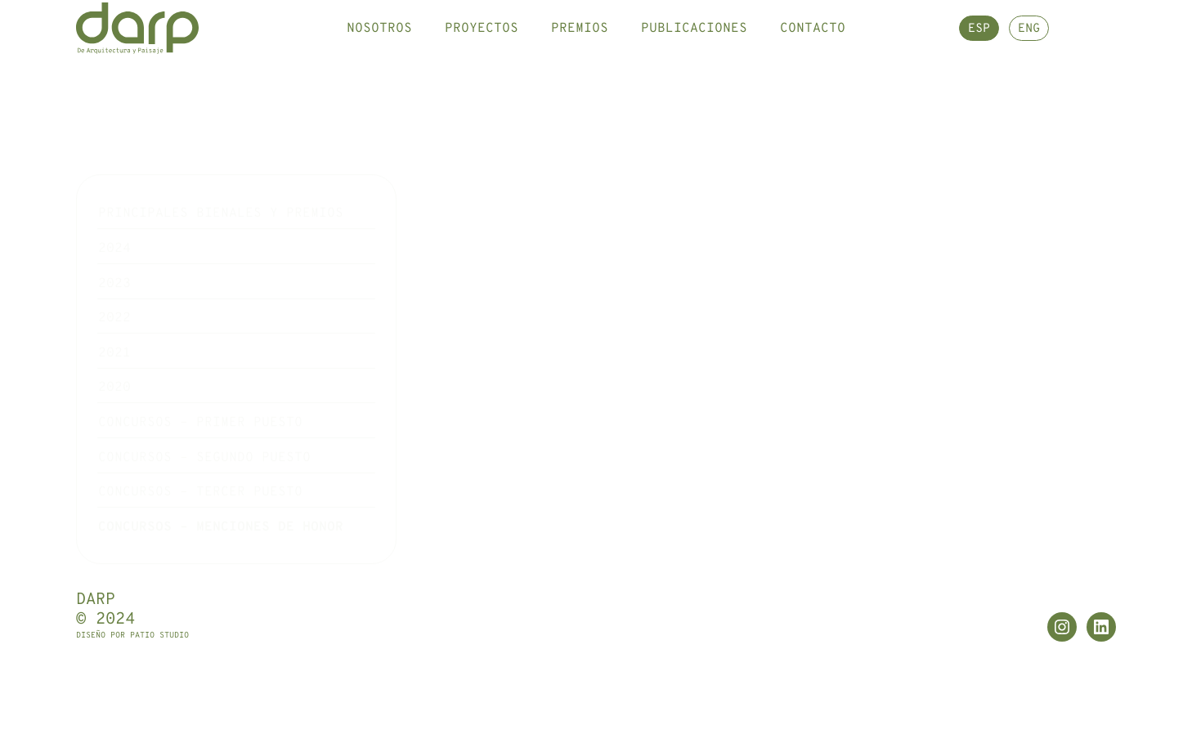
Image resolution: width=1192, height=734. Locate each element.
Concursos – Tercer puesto (200, 449)
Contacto (812, 45)
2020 (114, 344)
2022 (114, 274)
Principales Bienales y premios (220, 170)
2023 (114, 239)
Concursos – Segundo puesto (204, 413)
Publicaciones (694, 45)
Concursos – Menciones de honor (220, 483)
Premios (579, 45)
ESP (979, 46)
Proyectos (481, 45)
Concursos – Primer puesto (200, 378)
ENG (1029, 46)
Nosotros (379, 45)
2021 (114, 309)
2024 (114, 204)
